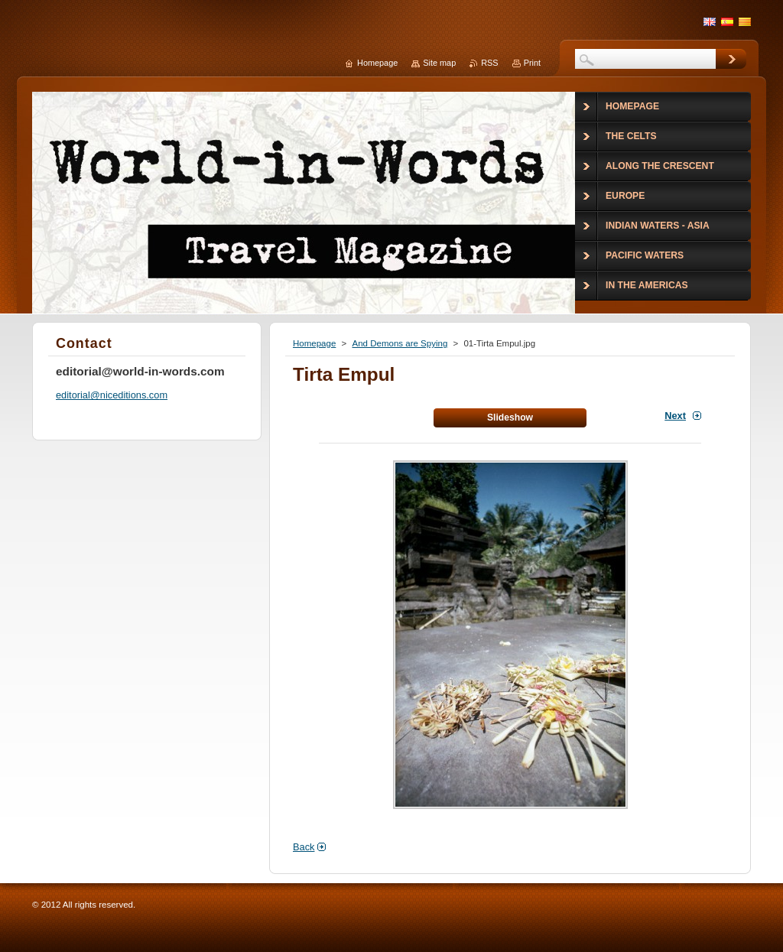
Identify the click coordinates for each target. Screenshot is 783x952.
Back (303, 847)
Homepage (314, 343)
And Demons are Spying (399, 343)
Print (532, 62)
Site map (439, 62)
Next (675, 415)
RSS (489, 62)
